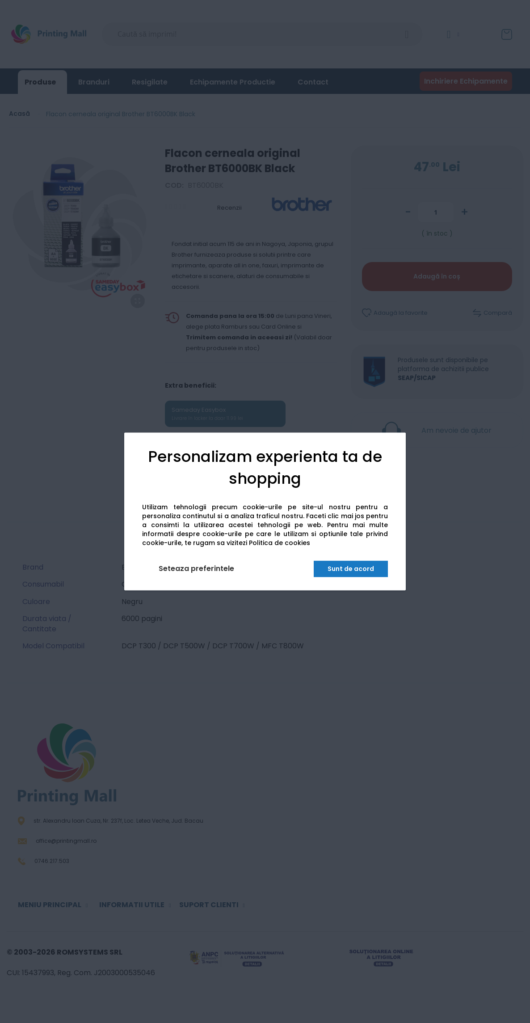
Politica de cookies (279, 543)
